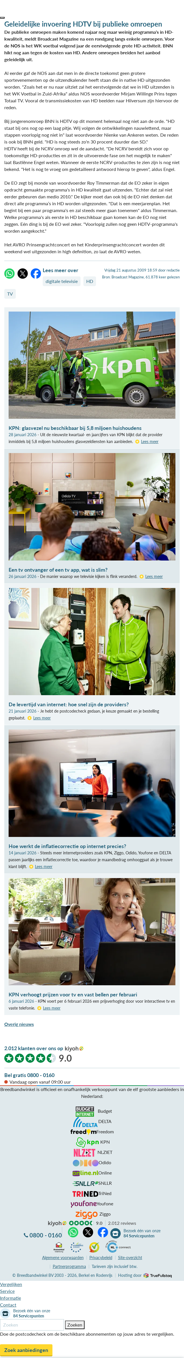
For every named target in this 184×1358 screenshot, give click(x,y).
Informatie (10, 1298)
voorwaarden (63, 1257)
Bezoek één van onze (142, 1233)
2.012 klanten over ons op (33, 1048)
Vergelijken (11, 1284)
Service (7, 1291)
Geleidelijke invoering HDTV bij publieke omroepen (83, 24)
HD (89, 281)
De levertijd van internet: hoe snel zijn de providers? (69, 704)
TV (10, 293)
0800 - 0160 (46, 1235)
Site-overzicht (130, 1257)
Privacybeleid (100, 1257)
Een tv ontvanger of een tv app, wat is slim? (58, 570)
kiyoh (74, 1049)
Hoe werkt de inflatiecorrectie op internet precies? (67, 846)
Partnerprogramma (69, 1266)
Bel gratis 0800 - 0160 (29, 1075)
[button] (2, 18)
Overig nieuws (19, 1024)
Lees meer (149, 441)
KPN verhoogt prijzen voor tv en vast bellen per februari (73, 994)
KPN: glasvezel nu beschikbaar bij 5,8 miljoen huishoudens (75, 428)
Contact (8, 1304)
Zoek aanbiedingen (26, 1350)
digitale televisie (62, 281)
